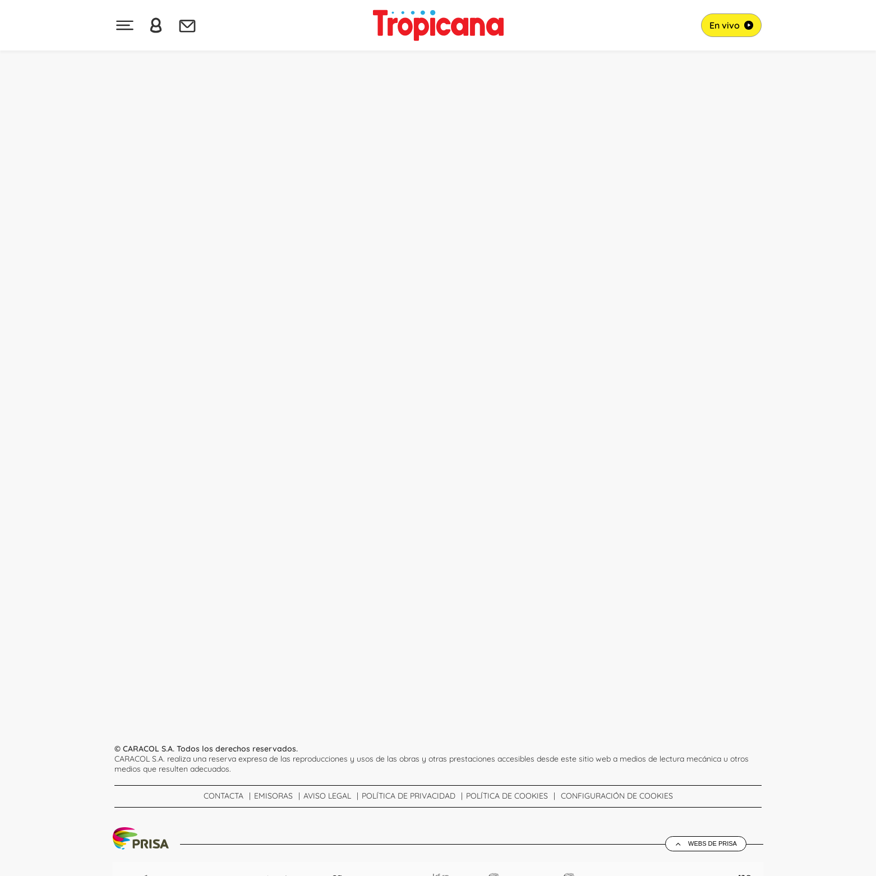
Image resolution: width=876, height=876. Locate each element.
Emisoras (273, 796)
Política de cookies (507, 796)
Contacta (223, 796)
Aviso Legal (327, 796)
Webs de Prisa (712, 843)
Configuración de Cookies (617, 796)
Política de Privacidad (408, 796)
